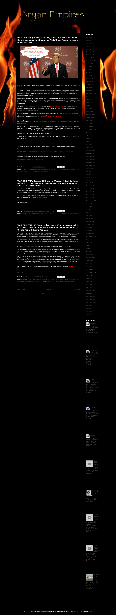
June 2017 (89, 174)
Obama (37, 281)
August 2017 (89, 168)
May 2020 (89, 73)
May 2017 (89, 177)
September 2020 (91, 61)
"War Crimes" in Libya (71, 136)
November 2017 (90, 159)
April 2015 (89, 251)
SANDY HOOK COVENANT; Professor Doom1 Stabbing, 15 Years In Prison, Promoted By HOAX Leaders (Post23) (92, 413)
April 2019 (89, 108)
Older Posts (76, 289)
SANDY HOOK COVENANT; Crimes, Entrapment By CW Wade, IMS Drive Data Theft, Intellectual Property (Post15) (92, 440)
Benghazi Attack (31, 279)
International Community (69, 169)
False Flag (39, 213)
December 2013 (90, 296)
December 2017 (90, 156)
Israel (57, 213)
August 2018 (89, 132)
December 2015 (90, 227)
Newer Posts (21, 289)
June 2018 (89, 138)
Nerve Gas (31, 281)
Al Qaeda (23, 169)
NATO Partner (24, 171)
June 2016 (89, 210)
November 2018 (90, 123)
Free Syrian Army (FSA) (44, 169)
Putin (30, 171)
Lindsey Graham (74, 279)
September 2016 (91, 201)
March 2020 (89, 79)
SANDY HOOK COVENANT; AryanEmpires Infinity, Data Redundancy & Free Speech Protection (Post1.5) (92, 327)
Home (49, 289)
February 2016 (90, 221)
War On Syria (44, 171)
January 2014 (90, 293)
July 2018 (89, 135)
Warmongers (67, 281)
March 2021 (89, 43)
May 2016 (89, 212)
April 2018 (89, 144)
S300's (38, 171)
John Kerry (63, 279)
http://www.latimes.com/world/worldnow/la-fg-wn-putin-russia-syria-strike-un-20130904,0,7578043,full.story (45, 151)
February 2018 (90, 150)
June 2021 (89, 40)
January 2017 (90, 189)
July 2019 (89, 99)
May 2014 (89, 281)
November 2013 (90, 299)
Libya (67, 279)
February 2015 (90, 257)
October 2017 (90, 162)
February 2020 (90, 81)
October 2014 (90, 269)
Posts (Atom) (52, 294)
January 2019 (90, 117)
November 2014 (90, 266)
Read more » (20, 207)
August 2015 (89, 239)
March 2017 (89, 183)
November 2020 (90, 55)
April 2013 (89, 314)
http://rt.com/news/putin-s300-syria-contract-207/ (30, 159)
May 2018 (89, 141)
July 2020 (89, 67)
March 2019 (89, 111)
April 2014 (89, 284)
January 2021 (90, 49)
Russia (34, 171)
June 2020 (89, 70)
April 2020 (89, 76)
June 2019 (89, 102)
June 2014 (89, 278)
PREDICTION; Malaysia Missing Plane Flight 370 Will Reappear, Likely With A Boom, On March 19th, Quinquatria (92, 581)
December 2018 (90, 120)
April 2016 (89, 215)
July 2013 (89, 305)
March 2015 (89, 254)
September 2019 (91, 93)
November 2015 (90, 230)
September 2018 (91, 129)
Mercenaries (62, 213)
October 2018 (90, 126)
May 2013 (89, 311)
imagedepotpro (77, 611)
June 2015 (89, 245)
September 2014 (91, 272)
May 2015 (89, 248)
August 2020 (89, 64)
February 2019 (90, 114)
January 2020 (90, 84)
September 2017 (91, 165)
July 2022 (89, 37)
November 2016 (90, 195)
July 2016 (89, 207)
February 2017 (90, 186)
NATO (67, 213)
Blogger (90, 611)
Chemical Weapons (32, 169)
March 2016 (89, 218)
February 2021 (90, 46)
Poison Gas (42, 281)
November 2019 (90, 90)
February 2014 (90, 290)
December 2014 (90, 263)
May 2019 (89, 105)
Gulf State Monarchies (57, 169)
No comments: (50, 167)
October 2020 (90, 58)
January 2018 (90, 153)
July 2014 (89, 275)
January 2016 (90, 224)
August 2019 (89, 96)
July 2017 (89, 171)
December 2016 (90, 192)
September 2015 (91, 236)
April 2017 (89, 180)
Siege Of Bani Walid (51, 281)
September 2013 (91, 302)
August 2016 (89, 204)
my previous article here (32, 106)
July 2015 (89, 242)
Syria (18, 215)
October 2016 (90, 198)
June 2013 (89, 308)
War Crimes (60, 281)
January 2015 (90, 260)
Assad (23, 213)
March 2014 (89, 287)
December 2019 (90, 87)
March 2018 (89, 147)
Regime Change (74, 213)
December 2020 (90, 52)
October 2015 (90, 233)
